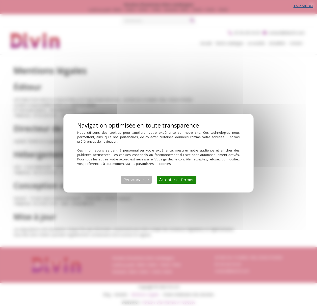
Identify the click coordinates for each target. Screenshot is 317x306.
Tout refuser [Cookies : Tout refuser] (303, 6)
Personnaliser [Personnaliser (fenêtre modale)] (136, 179)
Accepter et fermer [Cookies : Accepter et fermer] (176, 179)
